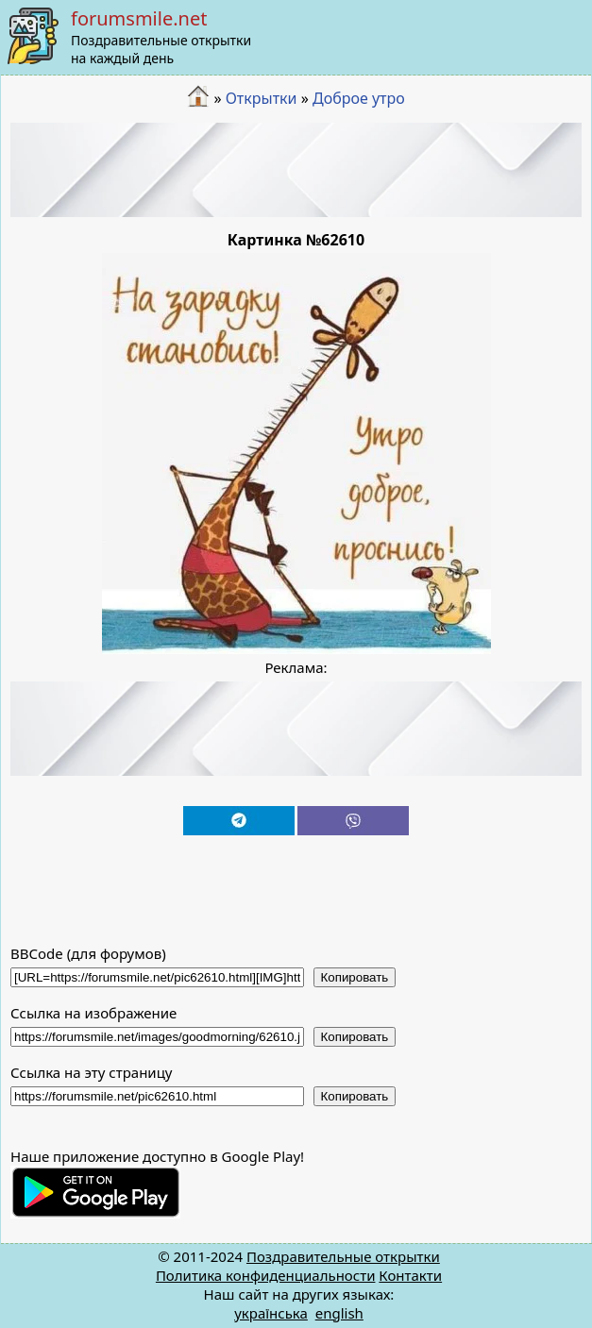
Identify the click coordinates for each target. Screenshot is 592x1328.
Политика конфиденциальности (266, 1275)
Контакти (410, 1275)
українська (271, 1312)
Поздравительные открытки (343, 1256)
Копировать (355, 977)
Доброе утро (359, 98)
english (339, 1312)
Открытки (261, 98)
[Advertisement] (296, 170)
